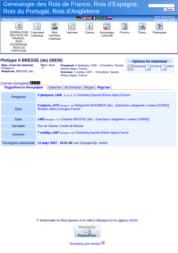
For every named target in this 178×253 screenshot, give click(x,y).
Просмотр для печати (84, 244)
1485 (41, 119)
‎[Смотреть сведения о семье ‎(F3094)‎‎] (142, 105)
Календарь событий (107, 32)
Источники (73, 87)
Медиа (89, 87)
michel (133, 220)
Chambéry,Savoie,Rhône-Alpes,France (103, 95)
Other (170, 66)
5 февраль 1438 (50, 95)
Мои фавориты (165, 16)
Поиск (142, 31)
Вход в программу (16, 19)
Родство (103, 87)
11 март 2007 (47, 143)
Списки (89, 31)
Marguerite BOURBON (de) (93, 105)
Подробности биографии (23, 87)
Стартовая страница (37, 32)
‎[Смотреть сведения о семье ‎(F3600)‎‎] (122, 119)
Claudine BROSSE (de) (76, 119)
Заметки (54, 87)
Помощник (159, 31)
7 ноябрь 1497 (48, 132)
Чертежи (72, 31)
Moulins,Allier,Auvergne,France (59, 109)
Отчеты (125, 31)
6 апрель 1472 (48, 105)
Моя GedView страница (54, 34)
